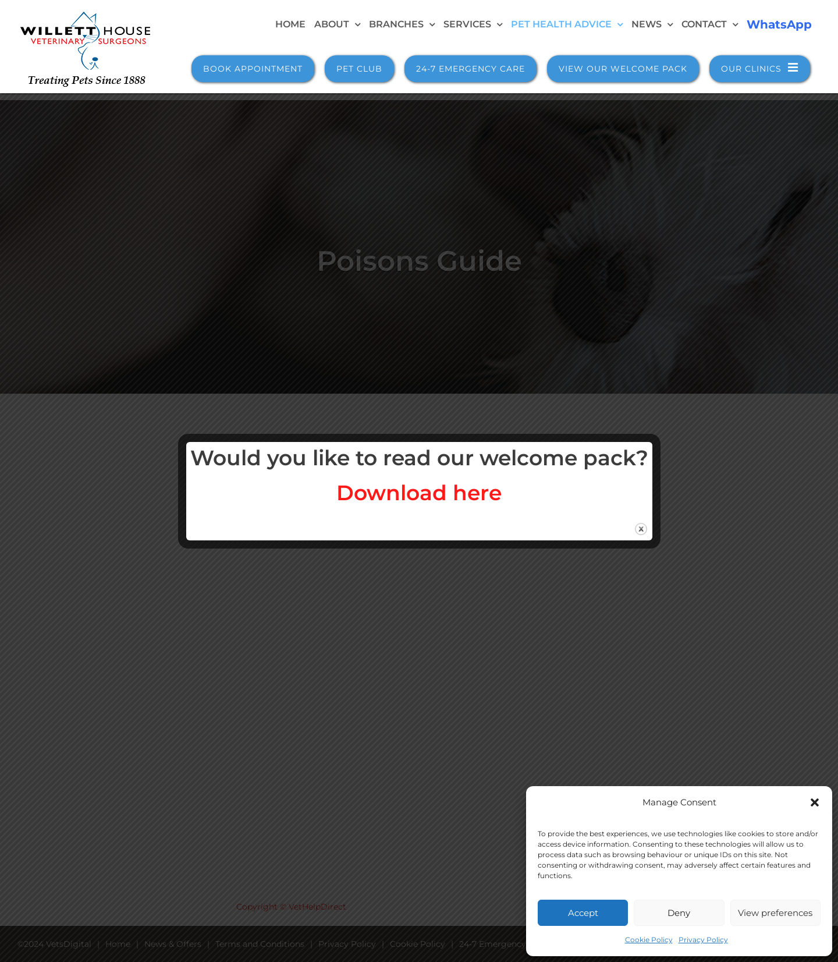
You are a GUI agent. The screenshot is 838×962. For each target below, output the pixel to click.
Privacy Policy (703, 939)
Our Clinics (759, 68)
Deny (678, 912)
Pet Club (359, 68)
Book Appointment (253, 68)
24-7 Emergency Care (470, 68)
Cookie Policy (649, 939)
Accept (583, 912)
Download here (419, 492)
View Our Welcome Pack (623, 68)
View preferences (775, 912)
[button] (815, 802)
